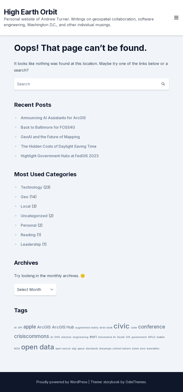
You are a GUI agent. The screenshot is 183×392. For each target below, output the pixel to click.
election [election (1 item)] (66, 337)
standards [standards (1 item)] (92, 348)
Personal (28, 225)
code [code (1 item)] (134, 327)
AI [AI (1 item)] (15, 327)
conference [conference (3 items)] (151, 327)
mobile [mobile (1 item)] (161, 337)
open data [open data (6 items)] (37, 347)
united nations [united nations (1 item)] (121, 348)
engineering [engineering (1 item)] (80, 337)
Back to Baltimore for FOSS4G (48, 127)
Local (25, 206)
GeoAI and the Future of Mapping (50, 136)
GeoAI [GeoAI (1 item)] (121, 337)
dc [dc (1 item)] (51, 337)
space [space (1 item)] (81, 348)
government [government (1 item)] (139, 337)
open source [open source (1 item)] (63, 348)
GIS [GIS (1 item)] (128, 337)
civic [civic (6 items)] (122, 326)
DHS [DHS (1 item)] (57, 337)
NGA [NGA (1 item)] (17, 348)
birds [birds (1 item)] (103, 327)
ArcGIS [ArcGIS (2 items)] (44, 327)
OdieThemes (136, 382)
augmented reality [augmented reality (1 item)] (86, 327)
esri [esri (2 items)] (93, 336)
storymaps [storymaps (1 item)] (105, 348)
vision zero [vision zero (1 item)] (138, 348)
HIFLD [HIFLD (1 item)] (151, 337)
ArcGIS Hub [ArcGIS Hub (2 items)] (63, 327)
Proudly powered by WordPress (62, 382)
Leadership (31, 244)
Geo (24, 196)
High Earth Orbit (30, 12)
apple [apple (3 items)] (29, 327)
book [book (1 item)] (109, 327)
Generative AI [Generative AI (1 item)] (107, 337)
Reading (28, 234)
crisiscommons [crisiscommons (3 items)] (31, 336)
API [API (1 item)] (20, 327)
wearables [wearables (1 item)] (153, 348)
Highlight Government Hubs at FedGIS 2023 (60, 155)
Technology (31, 187)
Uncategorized (34, 215)
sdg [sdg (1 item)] (74, 348)
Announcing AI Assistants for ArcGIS (53, 117)
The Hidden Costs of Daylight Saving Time (59, 146)
